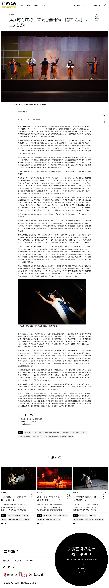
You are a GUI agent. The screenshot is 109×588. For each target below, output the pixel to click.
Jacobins (37, 432)
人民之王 (25, 515)
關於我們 (6, 561)
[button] (51, 463)
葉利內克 (63, 437)
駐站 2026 (47, 515)
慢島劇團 (41, 519)
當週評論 (35, 437)
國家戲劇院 (89, 519)
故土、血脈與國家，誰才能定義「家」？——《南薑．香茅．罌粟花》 (49, 500)
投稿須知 (29, 561)
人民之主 (66, 432)
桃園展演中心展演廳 (53, 519)
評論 (21, 5)
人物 (43, 5)
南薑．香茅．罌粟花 (60, 515)
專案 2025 (83, 515)
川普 (72, 432)
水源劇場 (27, 437)
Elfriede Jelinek (14, 515)
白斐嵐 (39, 492)
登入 (89, 5)
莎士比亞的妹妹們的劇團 (49, 437)
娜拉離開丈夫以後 (15, 519)
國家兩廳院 (99, 519)
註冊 (85, 5)
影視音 (36, 5)
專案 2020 (28, 432)
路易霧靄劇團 (78, 519)
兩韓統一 (92, 515)
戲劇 (20, 432)
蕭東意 (70, 437)
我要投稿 (77, 5)
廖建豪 (75, 492)
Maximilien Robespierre (51, 432)
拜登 (84, 432)
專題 (28, 5)
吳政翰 (3, 492)
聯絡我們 (18, 561)
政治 (20, 437)
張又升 (11, 14)
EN (99, 5)
